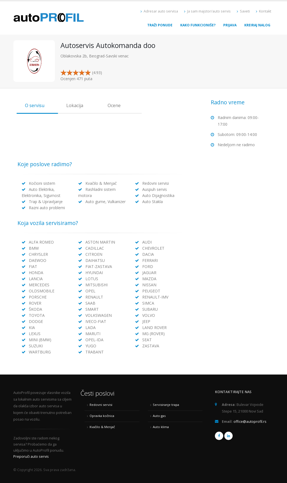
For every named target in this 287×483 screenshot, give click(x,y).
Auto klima (161, 427)
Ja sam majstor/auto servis (207, 11)
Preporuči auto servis (31, 456)
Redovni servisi (101, 405)
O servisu (34, 105)
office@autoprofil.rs (249, 421)
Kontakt (263, 11)
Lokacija (74, 105)
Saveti (243, 11)
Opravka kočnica (102, 416)
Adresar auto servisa (159, 11)
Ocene (114, 105)
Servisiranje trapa (166, 405)
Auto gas (159, 416)
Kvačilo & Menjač (102, 427)
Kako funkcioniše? (197, 25)
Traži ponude (159, 25)
